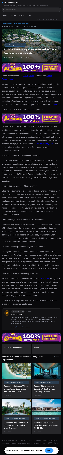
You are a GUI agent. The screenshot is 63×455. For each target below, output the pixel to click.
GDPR (50, 443)
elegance (55, 104)
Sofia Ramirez (16, 314)
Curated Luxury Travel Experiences (18, 23)
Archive (13, 15)
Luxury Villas (28, 76)
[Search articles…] (33, 10)
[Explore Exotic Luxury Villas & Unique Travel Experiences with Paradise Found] (16, 380)
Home (5, 15)
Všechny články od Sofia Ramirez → (21, 327)
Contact (29, 15)
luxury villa (44, 278)
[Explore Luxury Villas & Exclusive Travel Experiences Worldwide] (46, 416)
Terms (55, 443)
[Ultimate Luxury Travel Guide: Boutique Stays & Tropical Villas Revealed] (16, 416)
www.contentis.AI (39, 443)
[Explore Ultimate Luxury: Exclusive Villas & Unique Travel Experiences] (46, 380)
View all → (56, 358)
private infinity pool (45, 144)
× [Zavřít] (55, 451)
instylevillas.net (11, 2)
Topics (21, 15)
